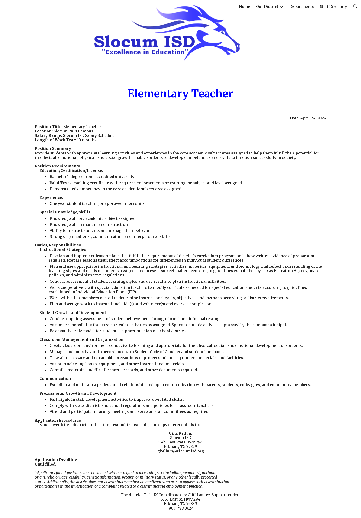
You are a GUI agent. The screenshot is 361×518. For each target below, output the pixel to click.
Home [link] (244, 6)
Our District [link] (267, 6)
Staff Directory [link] (333, 6)
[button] (355, 6)
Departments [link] (301, 6)
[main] (181, 94)
